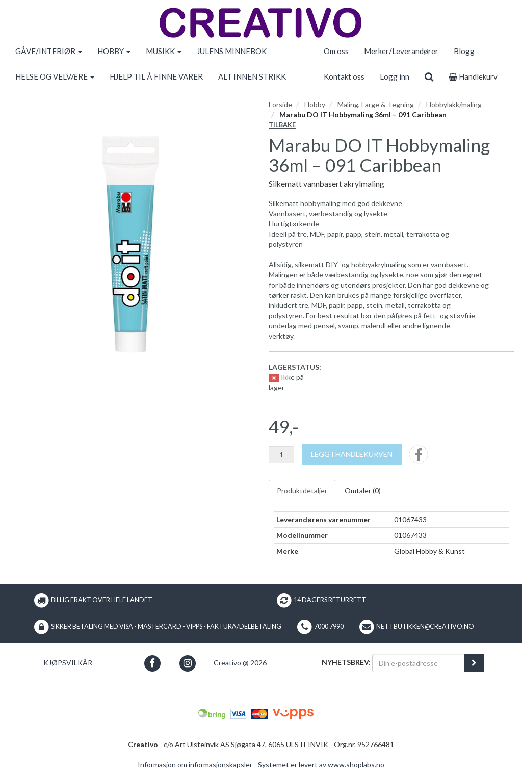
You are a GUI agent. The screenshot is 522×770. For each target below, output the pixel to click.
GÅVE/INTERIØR (48, 51)
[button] (152, 663)
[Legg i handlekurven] (352, 454)
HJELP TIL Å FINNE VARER (156, 76)
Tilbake (282, 125)
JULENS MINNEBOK (232, 51)
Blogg (464, 51)
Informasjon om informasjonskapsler (195, 764)
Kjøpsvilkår (67, 662)
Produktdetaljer (302, 490)
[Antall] (281, 454)
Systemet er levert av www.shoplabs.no (321, 764)
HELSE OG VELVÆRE (54, 76)
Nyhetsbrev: (346, 662)
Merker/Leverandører (401, 51)
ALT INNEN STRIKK (252, 76)
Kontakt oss (344, 76)
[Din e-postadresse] (418, 663)
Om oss (336, 51)
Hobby (314, 104)
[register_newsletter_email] (474, 663)
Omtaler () (363, 490)
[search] (429, 76)
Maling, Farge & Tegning (375, 104)
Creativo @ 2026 (240, 662)
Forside (280, 104)
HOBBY (113, 51)
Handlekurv (473, 76)
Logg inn (394, 76)
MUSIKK (163, 51)
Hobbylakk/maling (454, 104)
